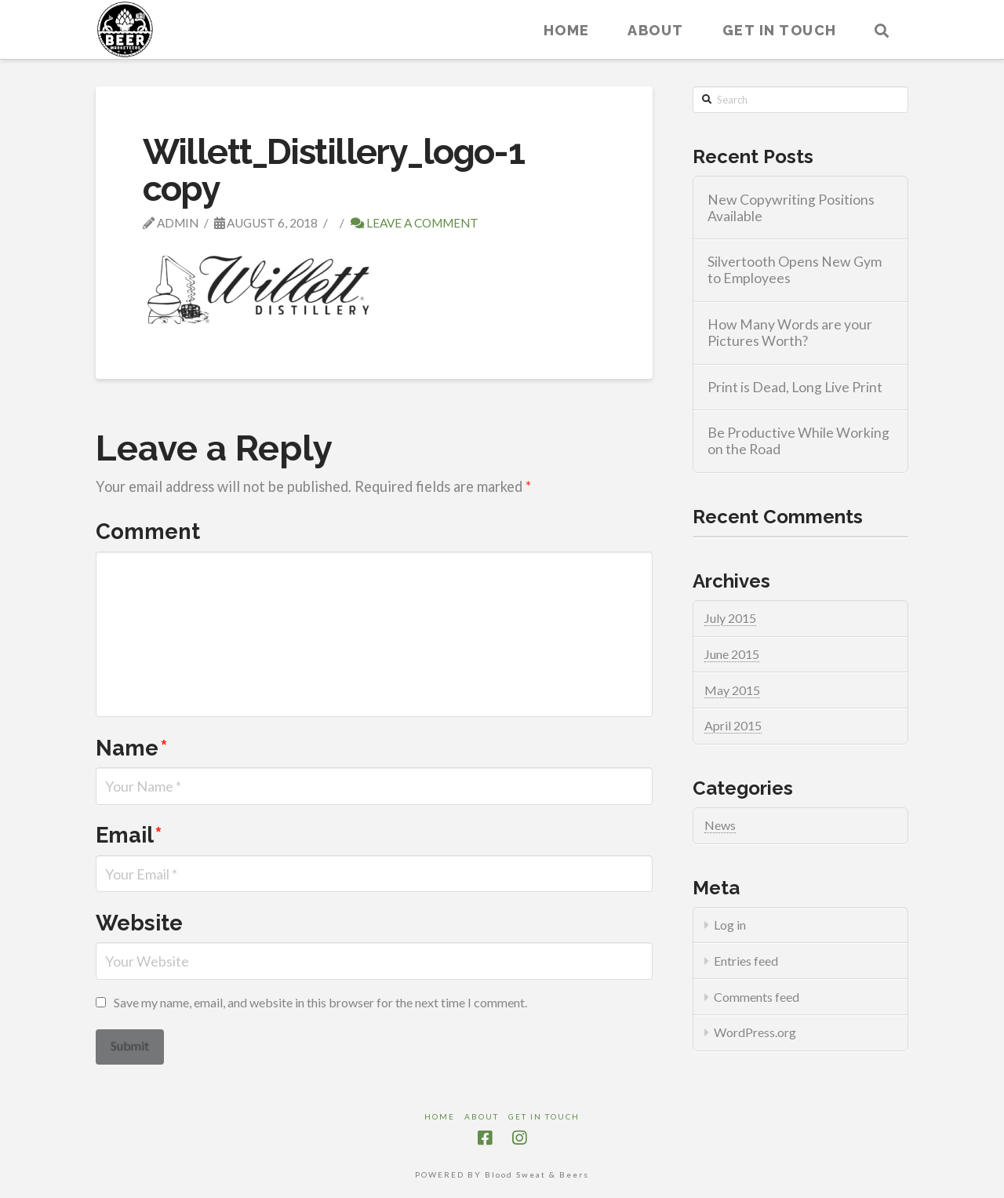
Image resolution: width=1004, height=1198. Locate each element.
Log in (730, 924)
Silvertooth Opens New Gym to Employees (795, 269)
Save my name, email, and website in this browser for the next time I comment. (320, 1002)
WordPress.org (755, 1032)
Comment (148, 531)
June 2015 (731, 653)
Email (129, 834)
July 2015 (730, 617)
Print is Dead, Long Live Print (795, 387)
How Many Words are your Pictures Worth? (790, 332)
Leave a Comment (414, 223)
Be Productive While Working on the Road (798, 440)
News (720, 824)
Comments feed (756, 996)
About (481, 1116)
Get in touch (544, 1116)
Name (132, 747)
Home (439, 1116)
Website (139, 922)
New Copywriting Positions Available (791, 207)
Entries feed (746, 960)
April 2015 (733, 725)
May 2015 (732, 690)
